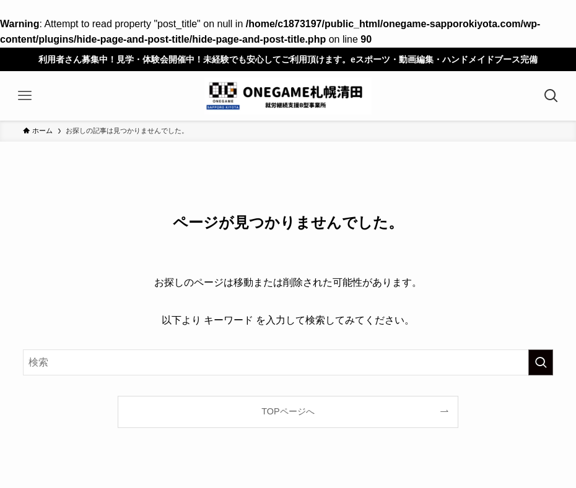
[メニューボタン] (25, 96)
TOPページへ (287, 411)
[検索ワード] (288, 362)
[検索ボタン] (551, 96)
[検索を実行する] (540, 362)
